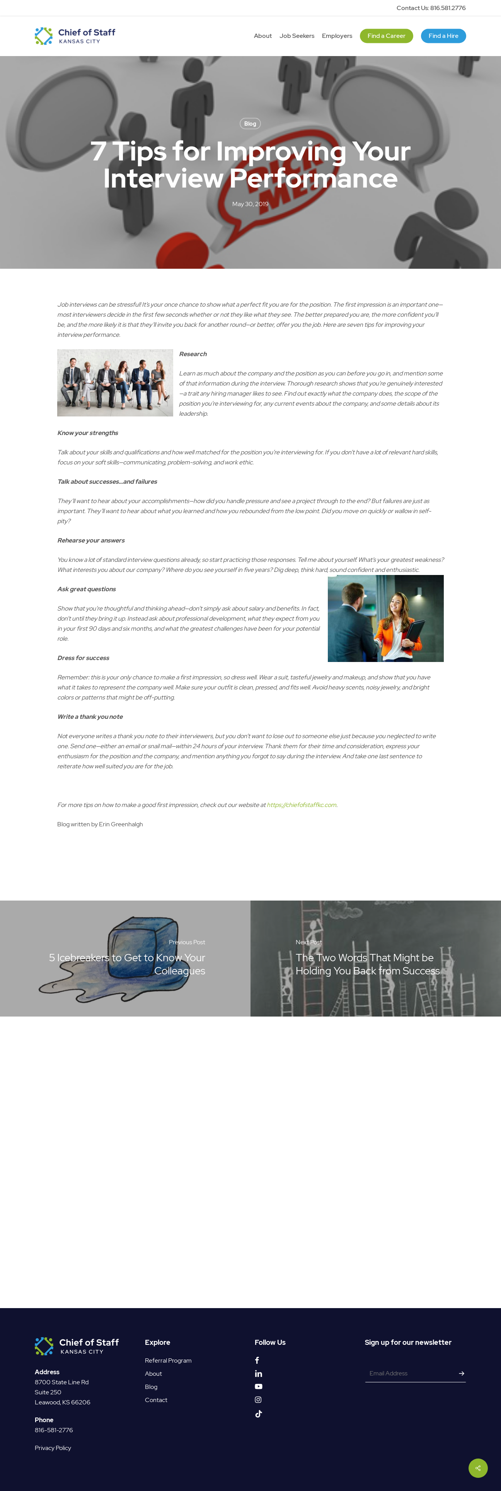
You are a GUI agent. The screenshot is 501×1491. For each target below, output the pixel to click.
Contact (156, 1396)
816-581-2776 (54, 1426)
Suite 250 (48, 1388)
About (153, 1370)
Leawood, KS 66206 (62, 1398)
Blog (250, 123)
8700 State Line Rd (62, 1378)
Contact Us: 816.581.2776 (431, 8)
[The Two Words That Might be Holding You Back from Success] (375, 959)
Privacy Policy (53, 1444)
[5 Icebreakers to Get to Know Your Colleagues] (125, 959)
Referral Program (168, 1357)
